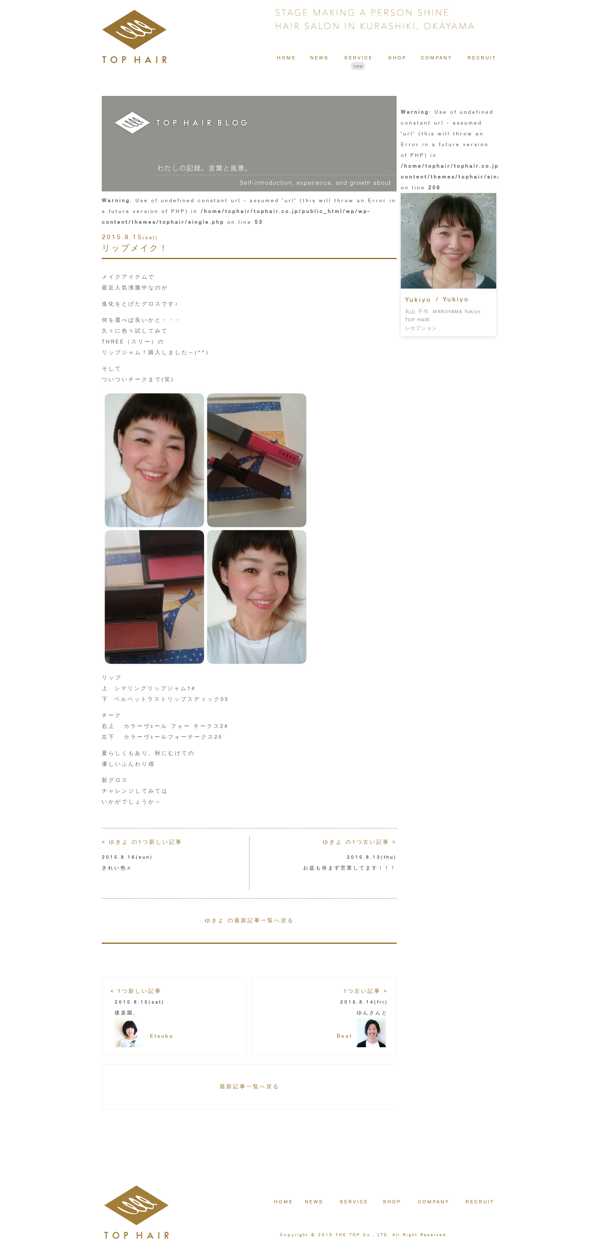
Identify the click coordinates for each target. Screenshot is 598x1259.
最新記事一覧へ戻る (249, 1086)
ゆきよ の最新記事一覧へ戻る (249, 920)
